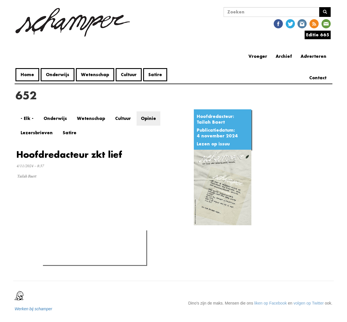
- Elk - (27, 118)
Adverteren (313, 56)
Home (27, 74)
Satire (155, 74)
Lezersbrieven (37, 132)
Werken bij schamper (33, 309)
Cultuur (129, 74)
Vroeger (258, 56)
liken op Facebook (270, 303)
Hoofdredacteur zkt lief (69, 154)
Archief (284, 56)
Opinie (148, 118)
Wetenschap (95, 74)
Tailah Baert (211, 122)
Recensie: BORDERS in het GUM (84, 259)
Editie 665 (317, 34)
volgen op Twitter (308, 303)
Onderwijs (57, 74)
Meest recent (93, 247)
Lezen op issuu (213, 144)
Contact (317, 77)
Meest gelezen (62, 247)
